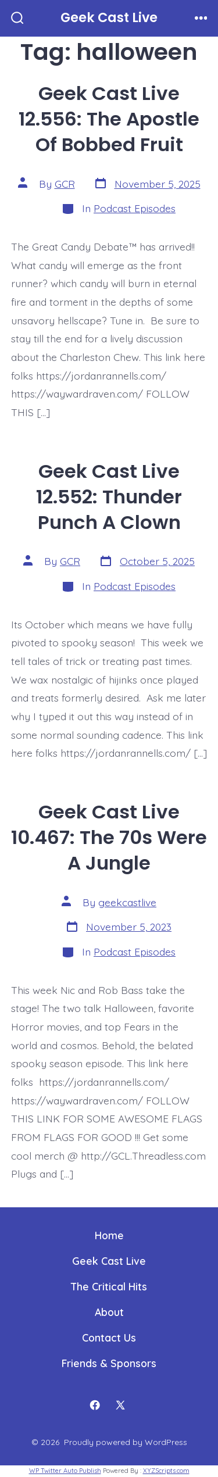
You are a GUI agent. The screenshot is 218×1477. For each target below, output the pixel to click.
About (109, 1312)
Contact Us (109, 1337)
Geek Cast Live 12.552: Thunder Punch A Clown (109, 496)
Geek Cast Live (109, 1260)
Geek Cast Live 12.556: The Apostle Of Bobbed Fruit (109, 119)
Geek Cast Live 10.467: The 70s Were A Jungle (109, 837)
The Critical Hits (109, 1286)
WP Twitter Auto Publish (65, 1471)
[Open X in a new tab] (120, 1405)
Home (109, 1235)
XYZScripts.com (166, 1471)
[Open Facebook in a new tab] (95, 1405)
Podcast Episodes (135, 208)
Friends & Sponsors (109, 1363)
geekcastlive (127, 902)
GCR (65, 183)
